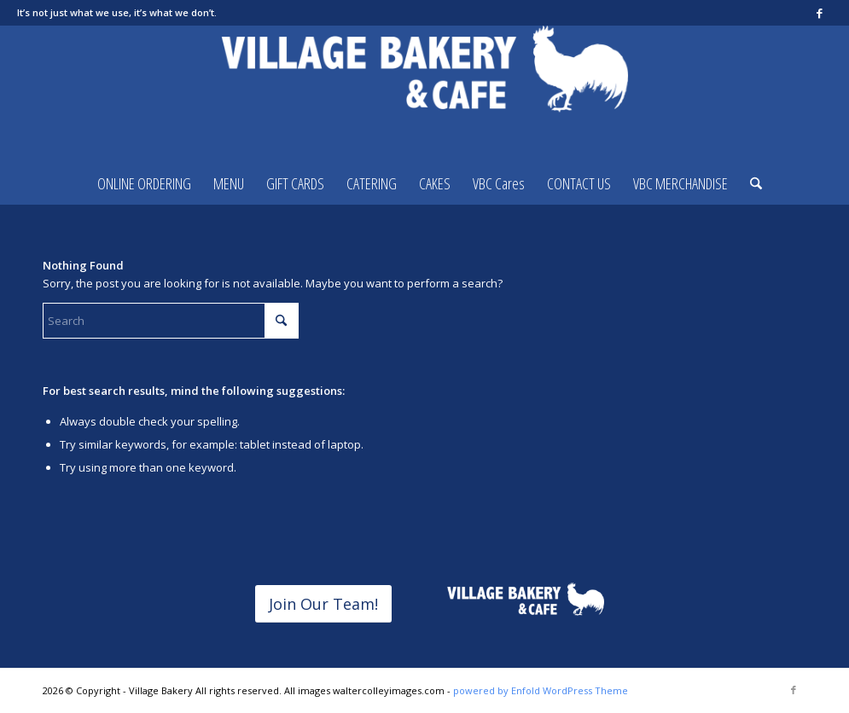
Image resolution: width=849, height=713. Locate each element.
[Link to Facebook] (819, 13)
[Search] (750, 183)
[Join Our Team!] (323, 604)
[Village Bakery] (425, 94)
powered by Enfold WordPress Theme (540, 690)
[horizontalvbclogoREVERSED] (525, 600)
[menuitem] (144, 183)
